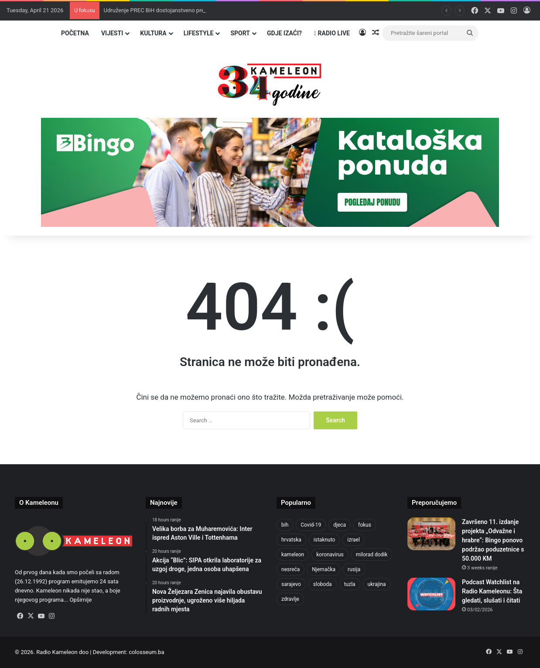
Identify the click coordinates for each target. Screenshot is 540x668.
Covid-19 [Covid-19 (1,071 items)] (311, 525)
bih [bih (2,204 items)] (284, 525)
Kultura (153, 33)
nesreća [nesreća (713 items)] (290, 569)
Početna (75, 33)
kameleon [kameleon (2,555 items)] (292, 555)
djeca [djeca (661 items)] (339, 525)
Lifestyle (199, 33)
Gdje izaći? (284, 33)
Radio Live (332, 33)
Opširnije (80, 599)
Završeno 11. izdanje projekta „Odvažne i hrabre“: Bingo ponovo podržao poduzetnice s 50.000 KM (493, 540)
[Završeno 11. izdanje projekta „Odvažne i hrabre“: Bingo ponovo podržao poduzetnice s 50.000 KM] (431, 533)
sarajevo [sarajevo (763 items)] (291, 584)
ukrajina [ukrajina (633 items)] (377, 584)
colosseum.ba (146, 652)
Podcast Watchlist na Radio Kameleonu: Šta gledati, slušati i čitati (492, 591)
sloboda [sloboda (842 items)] (322, 584)
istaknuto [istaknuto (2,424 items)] (324, 540)
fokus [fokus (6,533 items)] (364, 525)
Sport (240, 33)
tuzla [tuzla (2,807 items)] (349, 584)
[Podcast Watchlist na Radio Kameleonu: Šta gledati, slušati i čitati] (431, 594)
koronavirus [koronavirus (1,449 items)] (329, 555)
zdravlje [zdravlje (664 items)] (290, 599)
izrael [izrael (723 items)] (353, 540)
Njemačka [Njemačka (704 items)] (323, 569)
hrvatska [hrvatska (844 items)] (291, 540)
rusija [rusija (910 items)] (354, 569)
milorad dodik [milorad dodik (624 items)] (372, 555)
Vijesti (112, 33)
